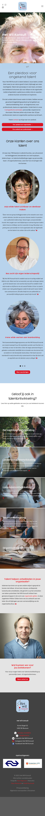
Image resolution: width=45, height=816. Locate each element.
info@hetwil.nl (22, 735)
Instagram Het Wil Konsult (24, 741)
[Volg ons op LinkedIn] (3, 7)
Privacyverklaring (23, 788)
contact (15, 120)
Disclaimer (31, 790)
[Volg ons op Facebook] (3, 5)
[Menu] (42, 6)
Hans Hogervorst (22, 780)
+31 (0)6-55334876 (24, 733)
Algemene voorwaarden (18, 790)
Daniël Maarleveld (28, 783)
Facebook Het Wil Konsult (24, 743)
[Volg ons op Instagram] (5, 5)
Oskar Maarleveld (16, 783)
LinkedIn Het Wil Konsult (24, 738)
